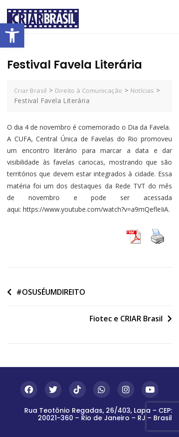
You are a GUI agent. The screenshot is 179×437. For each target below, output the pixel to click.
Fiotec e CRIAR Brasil (126, 318)
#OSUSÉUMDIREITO (50, 292)
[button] (12, 35)
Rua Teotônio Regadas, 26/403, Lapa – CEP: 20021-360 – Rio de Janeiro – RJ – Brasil (98, 414)
